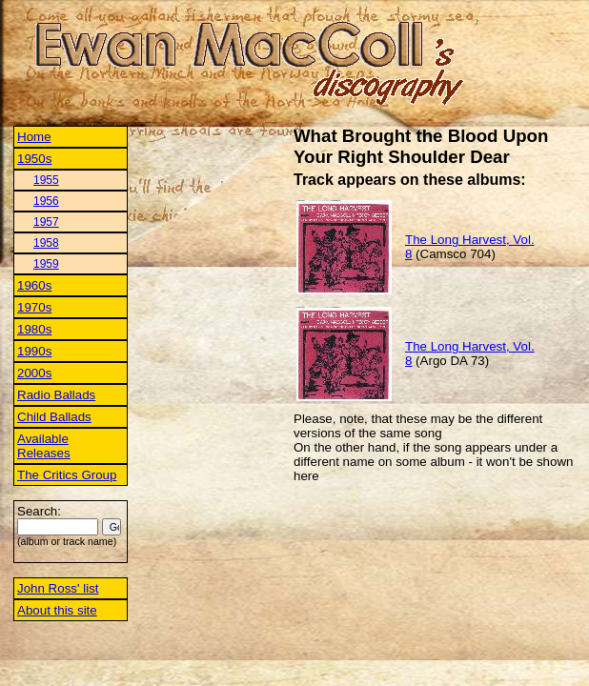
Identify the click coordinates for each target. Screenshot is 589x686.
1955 (46, 180)
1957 (46, 222)
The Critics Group (66, 475)
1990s (34, 351)
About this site (57, 610)
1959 (46, 264)
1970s (34, 307)
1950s (34, 158)
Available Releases (44, 446)
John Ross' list (58, 588)
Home (34, 137)
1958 (46, 243)
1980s (34, 329)
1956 (46, 201)
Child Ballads (54, 417)
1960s (34, 285)
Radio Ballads (56, 395)
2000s (34, 373)
